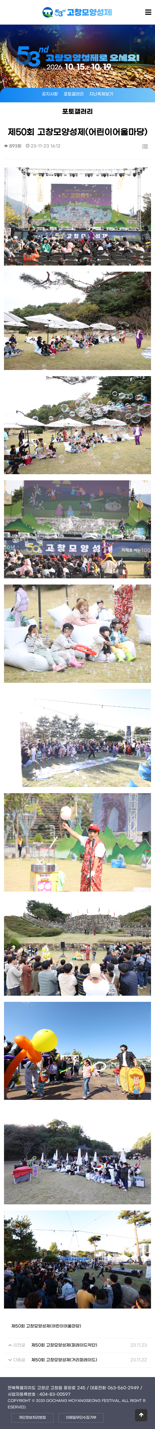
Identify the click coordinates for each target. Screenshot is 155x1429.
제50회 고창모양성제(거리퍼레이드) (64, 1360)
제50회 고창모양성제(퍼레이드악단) (64, 1345)
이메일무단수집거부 (81, 1418)
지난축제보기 (101, 94)
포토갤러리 (74, 94)
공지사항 (50, 94)
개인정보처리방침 (32, 1418)
